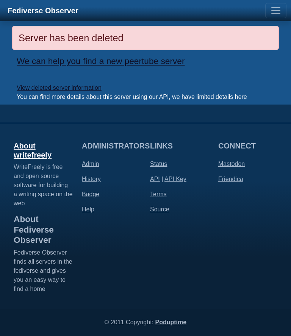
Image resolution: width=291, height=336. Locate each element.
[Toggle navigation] (275, 10)
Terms (158, 194)
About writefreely (33, 150)
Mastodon (231, 164)
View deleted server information (59, 87)
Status (158, 164)
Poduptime (170, 322)
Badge (90, 194)
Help (88, 209)
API (155, 179)
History (91, 179)
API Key (175, 179)
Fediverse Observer (43, 10)
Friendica (230, 179)
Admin (90, 164)
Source (159, 209)
